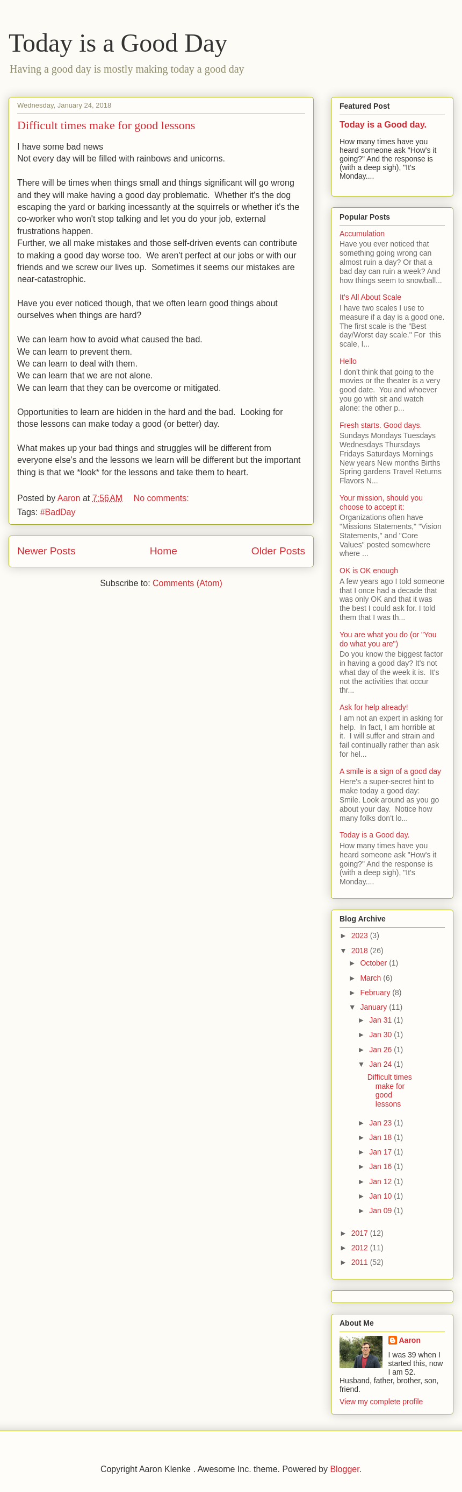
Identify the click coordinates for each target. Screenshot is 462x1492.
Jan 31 (381, 1020)
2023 (360, 935)
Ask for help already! (374, 707)
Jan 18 (381, 1137)
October (374, 963)
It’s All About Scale (370, 297)
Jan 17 (381, 1152)
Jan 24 (381, 1064)
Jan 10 (381, 1196)
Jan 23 (381, 1122)
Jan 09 (381, 1210)
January (374, 1007)
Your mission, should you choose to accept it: (381, 502)
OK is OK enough (369, 570)
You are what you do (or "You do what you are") (388, 639)
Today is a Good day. (383, 124)
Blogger (344, 1469)
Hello (348, 361)
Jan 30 (381, 1034)
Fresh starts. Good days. (381, 425)
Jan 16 (381, 1166)
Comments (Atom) (187, 583)
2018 (360, 950)
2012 (360, 1247)
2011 (360, 1262)
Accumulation (362, 233)
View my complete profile (381, 1401)
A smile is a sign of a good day (390, 771)
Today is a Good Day (118, 43)
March (371, 978)
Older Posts (278, 551)
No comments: (163, 498)
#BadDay (58, 512)
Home (163, 551)
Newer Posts (46, 551)
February (376, 992)
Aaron (410, 1340)
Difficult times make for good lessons (106, 125)
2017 (360, 1233)
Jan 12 (381, 1181)
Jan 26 (381, 1049)
